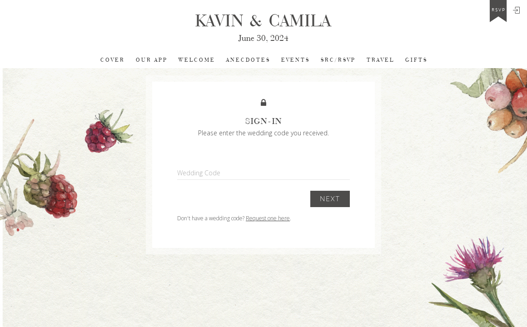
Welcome (197, 60)
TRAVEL (380, 60)
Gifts (416, 60)
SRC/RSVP (338, 60)
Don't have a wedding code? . (234, 218)
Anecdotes (248, 60)
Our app (152, 60)
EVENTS (295, 60)
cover (112, 60)
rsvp (499, 10)
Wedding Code (198, 172)
